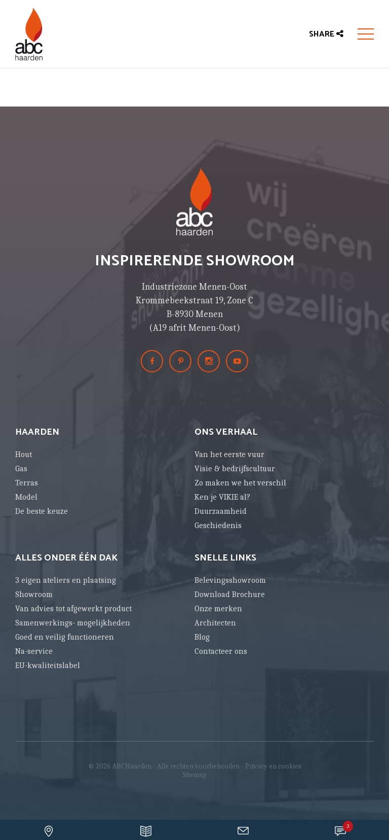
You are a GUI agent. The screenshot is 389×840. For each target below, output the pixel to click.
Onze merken (218, 608)
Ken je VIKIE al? (222, 497)
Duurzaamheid (220, 511)
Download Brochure (229, 594)
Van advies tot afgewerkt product (73, 608)
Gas (21, 468)
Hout (23, 454)
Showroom (34, 594)
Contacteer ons (220, 651)
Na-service (34, 651)
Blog (202, 637)
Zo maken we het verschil (240, 482)
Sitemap (194, 775)
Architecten (215, 622)
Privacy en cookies (273, 766)
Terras (26, 482)
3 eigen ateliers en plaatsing (65, 580)
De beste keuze (41, 511)
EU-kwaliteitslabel (47, 665)
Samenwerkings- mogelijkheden (72, 622)
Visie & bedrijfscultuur (234, 468)
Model (26, 497)
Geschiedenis (218, 525)
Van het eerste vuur (229, 454)
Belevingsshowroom (230, 580)
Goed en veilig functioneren (64, 637)
